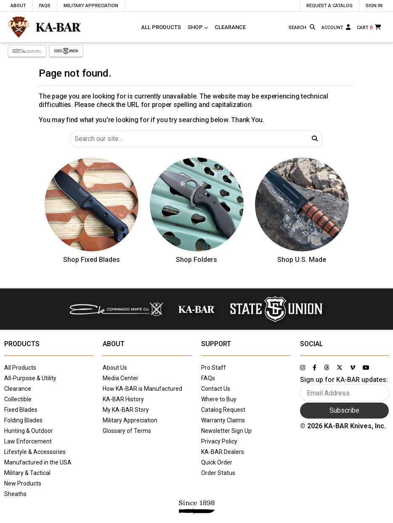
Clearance (230, 27)
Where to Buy (218, 399)
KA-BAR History (123, 399)
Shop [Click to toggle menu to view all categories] (195, 27)
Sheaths (15, 494)
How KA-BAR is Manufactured (142, 388)
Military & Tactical (27, 473)
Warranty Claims (223, 420)
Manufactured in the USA (38, 462)
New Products (22, 483)
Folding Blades (23, 420)
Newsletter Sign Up (226, 430)
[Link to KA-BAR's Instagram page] (302, 368)
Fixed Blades (20, 409)
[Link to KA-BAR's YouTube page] (366, 368)
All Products (161, 27)
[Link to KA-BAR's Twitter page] (340, 368)
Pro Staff (213, 367)
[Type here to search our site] (298, 28)
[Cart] (369, 27)
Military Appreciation (130, 420)
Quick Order (216, 462)
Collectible (18, 399)
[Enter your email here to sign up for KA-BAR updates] (344, 393)
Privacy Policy (219, 441)
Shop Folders (196, 260)
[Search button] (313, 27)
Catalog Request (223, 409)
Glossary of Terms (127, 430)
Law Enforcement (28, 441)
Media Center (120, 378)
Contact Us (215, 388)
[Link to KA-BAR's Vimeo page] (352, 368)
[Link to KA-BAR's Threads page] (326, 368)
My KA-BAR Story (126, 409)
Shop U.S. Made (301, 260)
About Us (115, 367)
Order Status (218, 473)
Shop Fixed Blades (91, 260)
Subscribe (344, 410)
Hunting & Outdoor (28, 430)
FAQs (208, 378)
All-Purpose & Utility (30, 378)
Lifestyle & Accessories (35, 451)
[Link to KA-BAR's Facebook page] (314, 368)
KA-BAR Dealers (222, 451)
